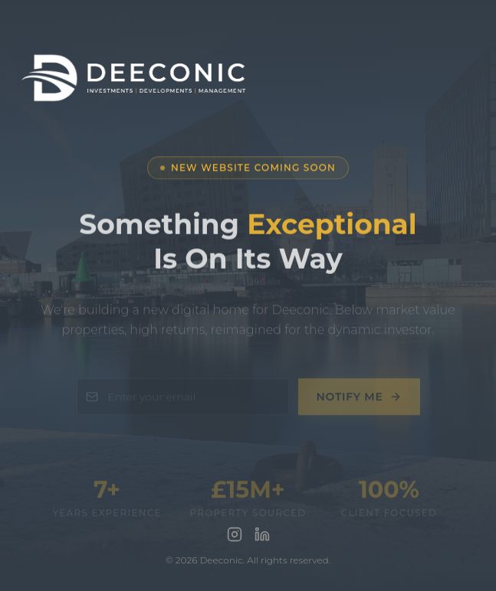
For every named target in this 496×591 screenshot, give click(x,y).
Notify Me (359, 400)
